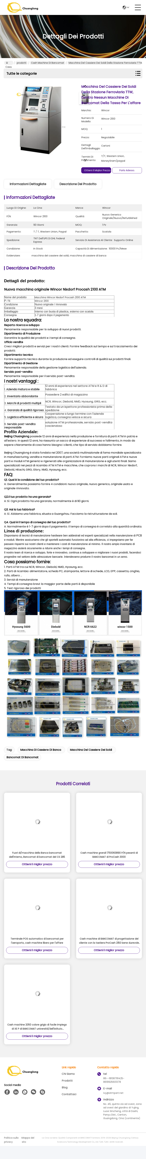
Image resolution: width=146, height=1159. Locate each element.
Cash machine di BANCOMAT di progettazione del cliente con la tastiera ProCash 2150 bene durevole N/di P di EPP (109, 941)
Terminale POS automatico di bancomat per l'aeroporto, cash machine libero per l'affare (37, 941)
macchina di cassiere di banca (40, 750)
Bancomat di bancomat (22, 757)
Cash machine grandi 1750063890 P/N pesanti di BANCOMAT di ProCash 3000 (109, 855)
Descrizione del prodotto (78, 184)
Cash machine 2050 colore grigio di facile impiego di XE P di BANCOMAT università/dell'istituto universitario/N (37, 1027)
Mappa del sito (28, 1140)
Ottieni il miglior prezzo (97, 170)
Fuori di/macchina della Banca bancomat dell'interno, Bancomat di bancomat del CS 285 (37, 855)
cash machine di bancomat (47, 63)
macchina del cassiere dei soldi (91, 750)
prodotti (21, 63)
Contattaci (69, 1094)
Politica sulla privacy (11, 1140)
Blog (64, 1087)
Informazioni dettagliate (28, 184)
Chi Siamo (68, 1074)
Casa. (8, 63)
